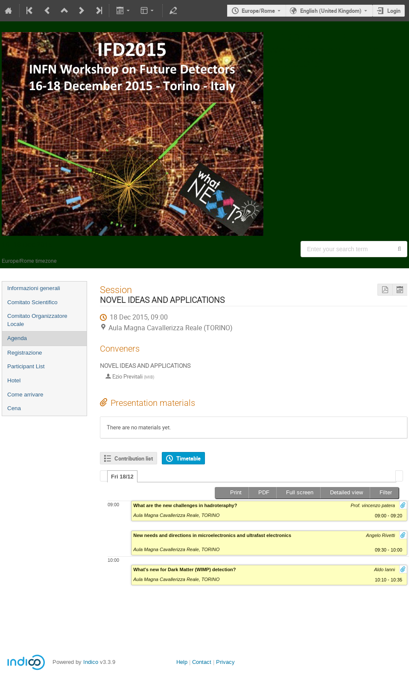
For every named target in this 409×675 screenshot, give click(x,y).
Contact (201, 662)
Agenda (17, 338)
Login (393, 11)
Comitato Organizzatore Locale (37, 320)
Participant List (25, 366)
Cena (14, 408)
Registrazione (24, 352)
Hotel (13, 380)
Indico (90, 662)
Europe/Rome (258, 11)
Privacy (225, 662)
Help (181, 662)
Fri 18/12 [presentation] (122, 476)
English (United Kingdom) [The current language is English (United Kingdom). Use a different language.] (331, 11)
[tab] (122, 476)
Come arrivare (25, 394)
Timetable (188, 458)
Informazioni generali (33, 288)
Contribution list (133, 458)
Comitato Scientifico (32, 302)
